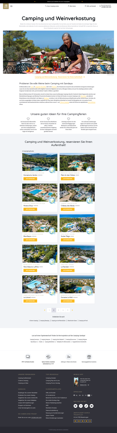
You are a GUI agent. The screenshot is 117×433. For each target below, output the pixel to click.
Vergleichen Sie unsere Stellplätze (27, 400)
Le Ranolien (65, 267)
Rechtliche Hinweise (51, 408)
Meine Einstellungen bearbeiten (54, 418)
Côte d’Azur (83, 96)
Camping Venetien (51, 378)
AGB (47, 405)
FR (86, 395)
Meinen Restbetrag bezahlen (54, 403)
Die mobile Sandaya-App (52, 400)
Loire (32, 87)
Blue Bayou (27, 236)
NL (77, 395)
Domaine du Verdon (30, 175)
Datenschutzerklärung (52, 410)
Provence (54, 87)
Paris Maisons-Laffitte (31, 267)
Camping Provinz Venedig (53, 383)
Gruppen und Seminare (24, 405)
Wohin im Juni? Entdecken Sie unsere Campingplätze (58, 1)
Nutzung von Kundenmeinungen (55, 413)
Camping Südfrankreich (24, 378)
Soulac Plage (65, 236)
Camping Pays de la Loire (53, 380)
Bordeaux (46, 98)
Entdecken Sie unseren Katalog (26, 395)
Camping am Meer (23, 383)
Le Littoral (26, 297)
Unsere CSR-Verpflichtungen (26, 403)
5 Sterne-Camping (23, 380)
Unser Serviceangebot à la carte (26, 408)
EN (80, 395)
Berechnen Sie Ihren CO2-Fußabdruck (56, 398)
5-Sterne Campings (64, 102)
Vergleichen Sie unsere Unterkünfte (27, 398)
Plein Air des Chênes (68, 175)
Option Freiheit (50, 415)
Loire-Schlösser (91, 102)
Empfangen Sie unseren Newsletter (27, 392)
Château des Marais (68, 206)
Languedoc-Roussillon (40, 87)
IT (91, 395)
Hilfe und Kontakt (50, 392)
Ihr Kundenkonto (50, 395)
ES (83, 395)
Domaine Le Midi (67, 297)
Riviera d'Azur (28, 206)
